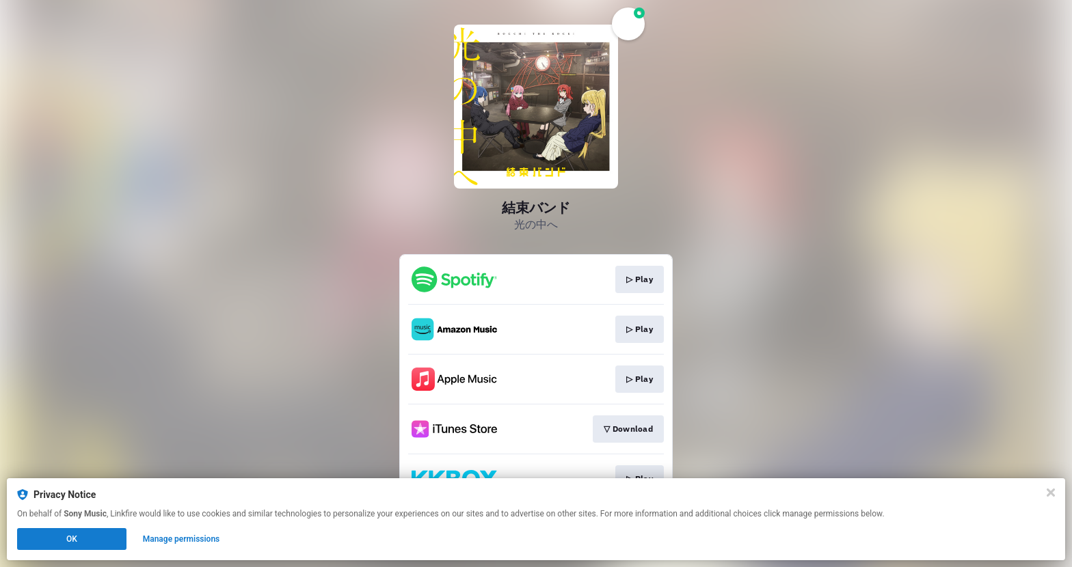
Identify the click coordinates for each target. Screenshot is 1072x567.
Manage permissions (181, 539)
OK (71, 539)
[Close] (1051, 492)
